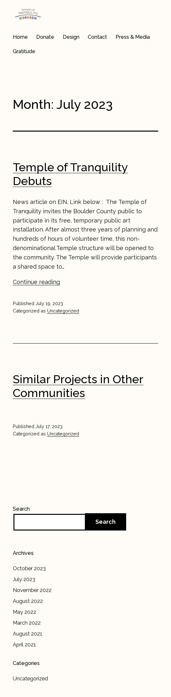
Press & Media (133, 37)
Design (71, 37)
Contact (97, 37)
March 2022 (27, 623)
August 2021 (28, 634)
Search (21, 509)
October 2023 (29, 568)
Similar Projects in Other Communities (78, 386)
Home (20, 37)
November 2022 (32, 590)
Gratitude (24, 51)
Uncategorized (63, 310)
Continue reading (36, 282)
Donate (45, 37)
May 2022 (24, 612)
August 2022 (28, 601)
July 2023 (24, 579)
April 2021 (24, 645)
